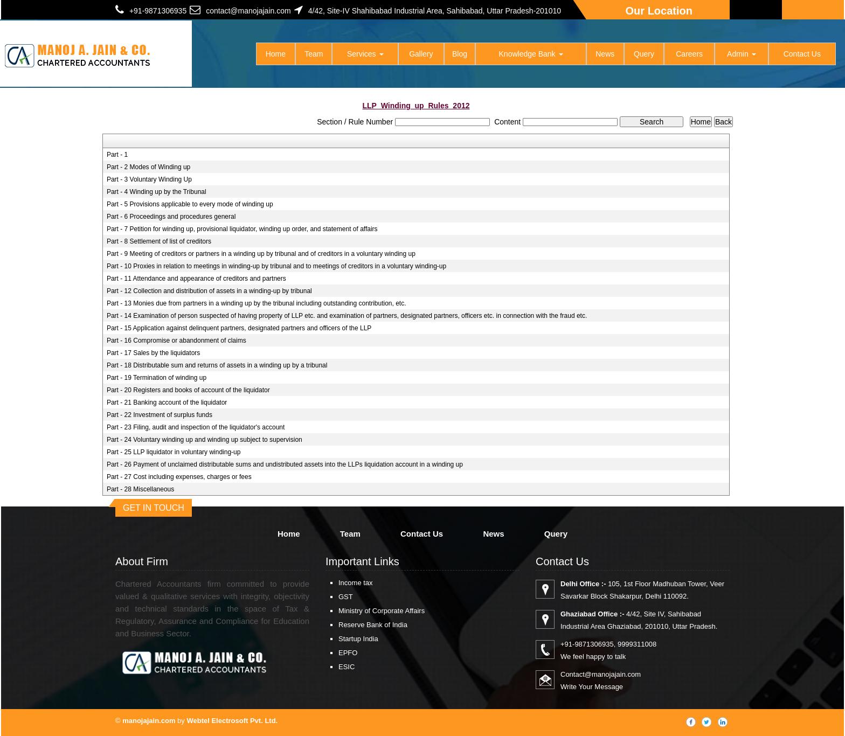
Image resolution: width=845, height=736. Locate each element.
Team (313, 54)
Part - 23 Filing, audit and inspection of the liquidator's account (196, 427)
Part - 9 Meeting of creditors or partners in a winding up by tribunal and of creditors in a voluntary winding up (261, 254)
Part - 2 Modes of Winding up (148, 167)
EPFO (347, 653)
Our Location (659, 11)
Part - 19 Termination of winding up (156, 377)
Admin (741, 54)
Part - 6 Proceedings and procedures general (171, 216)
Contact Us (802, 54)
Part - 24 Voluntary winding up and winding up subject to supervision (204, 439)
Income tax (355, 583)
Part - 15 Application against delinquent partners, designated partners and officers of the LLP (239, 328)
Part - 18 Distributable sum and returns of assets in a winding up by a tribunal (217, 365)
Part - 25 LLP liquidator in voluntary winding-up (174, 452)
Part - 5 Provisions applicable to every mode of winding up (190, 204)
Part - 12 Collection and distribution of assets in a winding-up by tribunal (209, 291)
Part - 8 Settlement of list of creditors (159, 241)
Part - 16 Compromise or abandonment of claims (176, 340)
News (604, 54)
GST (345, 597)
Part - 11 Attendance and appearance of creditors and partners (196, 278)
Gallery (421, 54)
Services (365, 54)
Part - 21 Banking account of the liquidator (167, 402)
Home (276, 54)
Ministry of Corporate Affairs (381, 611)
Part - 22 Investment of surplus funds (159, 415)
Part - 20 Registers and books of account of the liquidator (188, 390)
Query (644, 54)
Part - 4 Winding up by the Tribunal (156, 192)
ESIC (346, 667)
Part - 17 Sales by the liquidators (153, 353)
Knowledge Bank (531, 54)
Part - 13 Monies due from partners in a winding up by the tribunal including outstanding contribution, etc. (256, 303)
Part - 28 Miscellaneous (140, 489)
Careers (689, 54)
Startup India (358, 639)
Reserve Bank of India (372, 625)
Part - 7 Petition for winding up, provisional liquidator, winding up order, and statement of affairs (242, 229)
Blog (459, 54)
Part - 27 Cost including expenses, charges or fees (179, 477)
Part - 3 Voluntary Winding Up (149, 179)
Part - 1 (117, 154)
